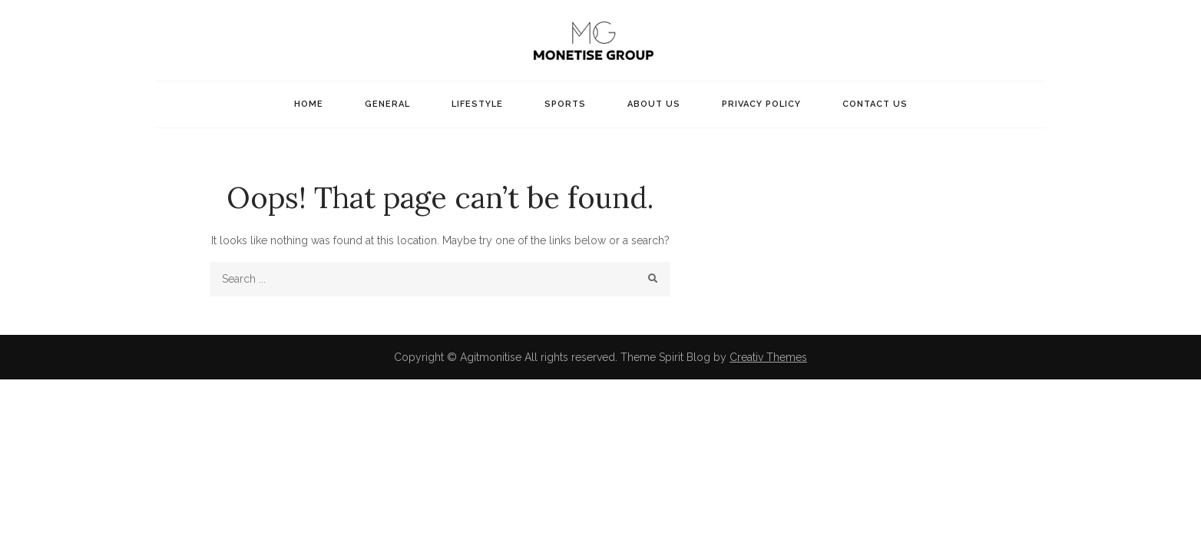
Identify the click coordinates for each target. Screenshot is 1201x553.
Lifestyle (477, 104)
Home (308, 104)
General (387, 104)
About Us (653, 104)
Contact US (875, 104)
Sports (565, 104)
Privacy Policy (761, 104)
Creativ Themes (768, 357)
